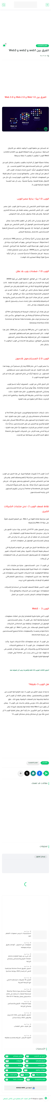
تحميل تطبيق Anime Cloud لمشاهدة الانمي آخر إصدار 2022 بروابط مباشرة (18, 970)
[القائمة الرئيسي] (47, 4)
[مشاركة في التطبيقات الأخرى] (20, 773)
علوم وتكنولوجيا (42, 45)
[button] (39, 773)
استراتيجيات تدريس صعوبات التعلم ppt (18, 935)
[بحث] (3, 4)
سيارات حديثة (38, 1075)
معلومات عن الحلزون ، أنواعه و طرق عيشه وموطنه (18, 946)
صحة (25, 1075)
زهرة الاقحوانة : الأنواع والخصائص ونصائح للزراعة (19, 1005)
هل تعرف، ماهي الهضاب (22, 1026)
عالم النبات (11, 1075)
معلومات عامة (14, 1079)
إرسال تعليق (40, 857)
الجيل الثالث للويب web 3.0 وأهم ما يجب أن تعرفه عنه (29, 670)
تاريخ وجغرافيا (35, 1061)
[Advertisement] (25, 28)
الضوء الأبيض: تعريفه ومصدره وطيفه (18, 1038)
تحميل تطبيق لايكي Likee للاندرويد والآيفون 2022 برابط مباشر (19, 1016)
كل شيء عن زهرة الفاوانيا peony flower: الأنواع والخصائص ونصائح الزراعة (19, 958)
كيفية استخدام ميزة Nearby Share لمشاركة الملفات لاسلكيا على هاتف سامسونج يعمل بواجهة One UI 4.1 (18, 994)
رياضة (13, 1070)
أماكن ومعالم (14, 1056)
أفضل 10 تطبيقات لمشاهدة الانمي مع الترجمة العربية (19, 981)
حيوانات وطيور (34, 1070)
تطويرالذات (35, 1066)
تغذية (14, 1066)
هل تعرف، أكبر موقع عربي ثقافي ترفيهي (17, 1099)
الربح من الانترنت (35, 1056)
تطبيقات (14, 1061)
